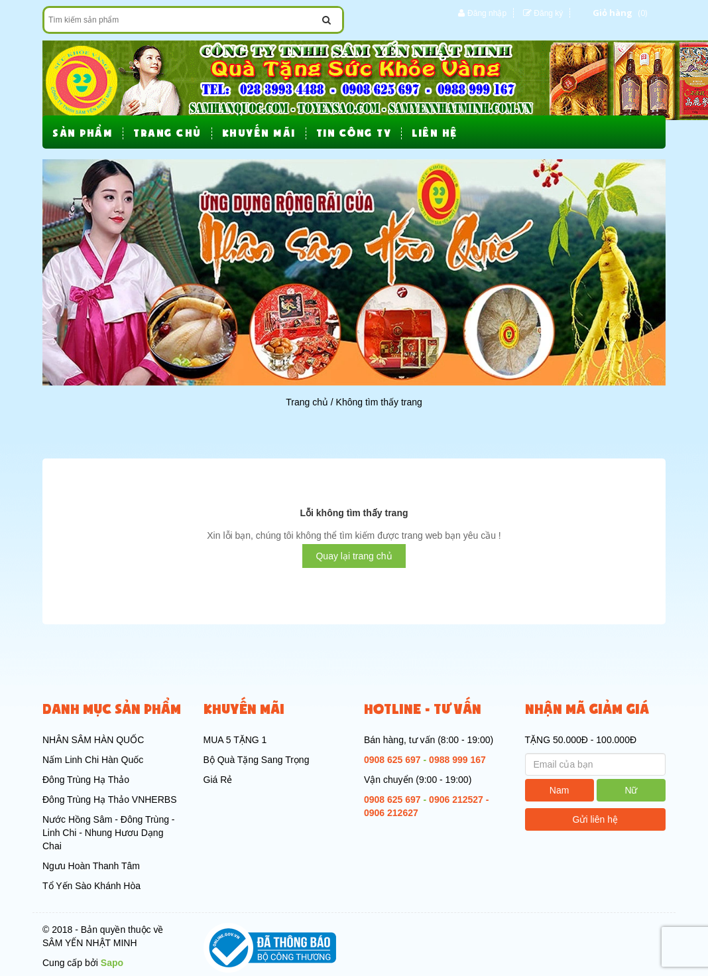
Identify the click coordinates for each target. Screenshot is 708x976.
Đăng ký (548, 13)
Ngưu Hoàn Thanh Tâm (91, 866)
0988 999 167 (457, 759)
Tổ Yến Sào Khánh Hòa (91, 885)
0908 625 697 (392, 759)
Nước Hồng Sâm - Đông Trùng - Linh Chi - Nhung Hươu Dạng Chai (108, 832)
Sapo (112, 962)
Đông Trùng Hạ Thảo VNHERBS (109, 799)
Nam (559, 790)
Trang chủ (307, 402)
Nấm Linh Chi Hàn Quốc (92, 759)
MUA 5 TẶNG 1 (235, 739)
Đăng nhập (486, 13)
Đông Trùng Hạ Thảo (85, 779)
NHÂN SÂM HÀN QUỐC (93, 739)
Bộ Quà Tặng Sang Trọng (257, 759)
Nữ (630, 790)
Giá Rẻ (218, 779)
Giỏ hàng (612, 13)
